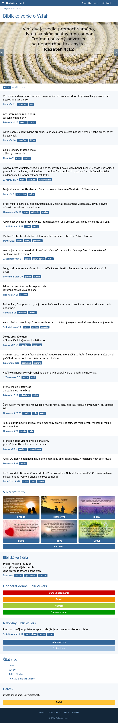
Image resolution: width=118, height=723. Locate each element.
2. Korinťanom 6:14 (13, 258)
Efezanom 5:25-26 (12, 212)
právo (19, 241)
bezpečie (42, 575)
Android (59, 605)
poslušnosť (26, 363)
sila (31, 104)
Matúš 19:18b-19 (11, 481)
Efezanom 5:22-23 (12, 413)
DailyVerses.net (9, 8)
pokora (28, 277)
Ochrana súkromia (71, 712)
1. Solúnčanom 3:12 (13, 226)
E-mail (59, 599)
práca (31, 194)
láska (26, 212)
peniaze (23, 295)
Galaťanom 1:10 (11, 362)
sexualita (44, 327)
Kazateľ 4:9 (8, 194)
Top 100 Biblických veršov (22, 678)
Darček (8, 689)
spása (42, 413)
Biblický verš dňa (15, 557)
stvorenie (22, 312)
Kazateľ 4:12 (9, 104)
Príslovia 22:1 (10, 449)
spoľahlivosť (31, 575)
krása (18, 158)
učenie (42, 634)
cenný (22, 122)
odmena (37, 363)
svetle (50, 259)
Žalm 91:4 (8, 575)
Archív (12, 669)
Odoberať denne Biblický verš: (25, 586)
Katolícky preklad (19, 87)
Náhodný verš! (59, 642)
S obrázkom (59, 648)
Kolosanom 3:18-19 (13, 276)
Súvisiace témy (14, 492)
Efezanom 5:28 (10, 431)
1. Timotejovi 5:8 (11, 377)
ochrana (19, 575)
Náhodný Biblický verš (19, 623)
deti (33, 377)
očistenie (35, 212)
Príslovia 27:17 (10, 344)
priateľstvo (22, 104)
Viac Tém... (59, 546)
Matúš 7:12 (9, 240)
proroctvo (37, 241)
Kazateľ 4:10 (9, 140)
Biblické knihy (16, 674)
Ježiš (35, 413)
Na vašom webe (59, 612)
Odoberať (106, 3)
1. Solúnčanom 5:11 (13, 634)
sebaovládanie (45, 180)
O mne (42, 712)
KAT (7, 87)
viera (22, 180)
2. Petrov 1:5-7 (10, 179)
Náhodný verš (94, 3)
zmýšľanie (37, 345)
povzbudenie (31, 634)
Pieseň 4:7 (8, 158)
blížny (32, 140)
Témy (84, 3)
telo (31, 431)
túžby (26, 327)
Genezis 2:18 (9, 312)
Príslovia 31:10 (10, 122)
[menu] (115, 4)
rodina (25, 377)
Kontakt (58, 712)
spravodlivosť (38, 259)
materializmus (35, 449)
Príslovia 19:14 (10, 294)
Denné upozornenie (59, 592)
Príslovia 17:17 (10, 395)
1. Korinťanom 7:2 (12, 327)
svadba (32, 122)
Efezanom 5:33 (10, 463)
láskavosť (31, 180)
